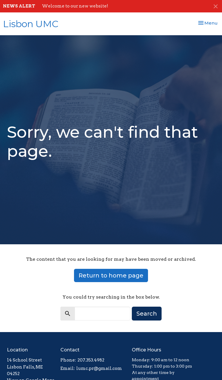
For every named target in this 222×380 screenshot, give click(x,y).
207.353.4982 (90, 360)
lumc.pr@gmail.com (99, 368)
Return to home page (111, 275)
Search (146, 313)
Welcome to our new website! (75, 6)
